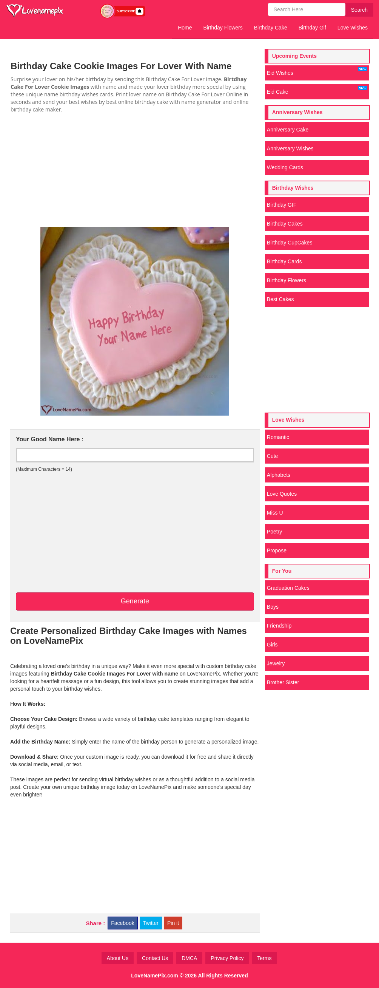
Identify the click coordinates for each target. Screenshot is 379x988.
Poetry (274, 532)
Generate (135, 601)
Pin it (173, 923)
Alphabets (278, 475)
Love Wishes (352, 28)
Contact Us (155, 958)
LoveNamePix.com (154, 976)
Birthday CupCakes (290, 243)
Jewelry (276, 663)
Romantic (278, 437)
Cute (272, 456)
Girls (272, 645)
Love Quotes (282, 494)
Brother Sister (283, 682)
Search (359, 10)
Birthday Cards (284, 261)
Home (185, 28)
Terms (264, 958)
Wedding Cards (285, 167)
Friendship (279, 626)
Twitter (151, 923)
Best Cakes (280, 299)
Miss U (275, 513)
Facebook (122, 923)
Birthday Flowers (223, 28)
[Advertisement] (134, 170)
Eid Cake (317, 90)
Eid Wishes (317, 71)
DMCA (189, 958)
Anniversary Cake (288, 130)
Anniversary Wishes (290, 148)
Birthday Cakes (285, 224)
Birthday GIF (282, 205)
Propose (277, 550)
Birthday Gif (312, 28)
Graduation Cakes (288, 588)
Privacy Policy (227, 958)
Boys (273, 607)
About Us (118, 958)
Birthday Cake (270, 28)
